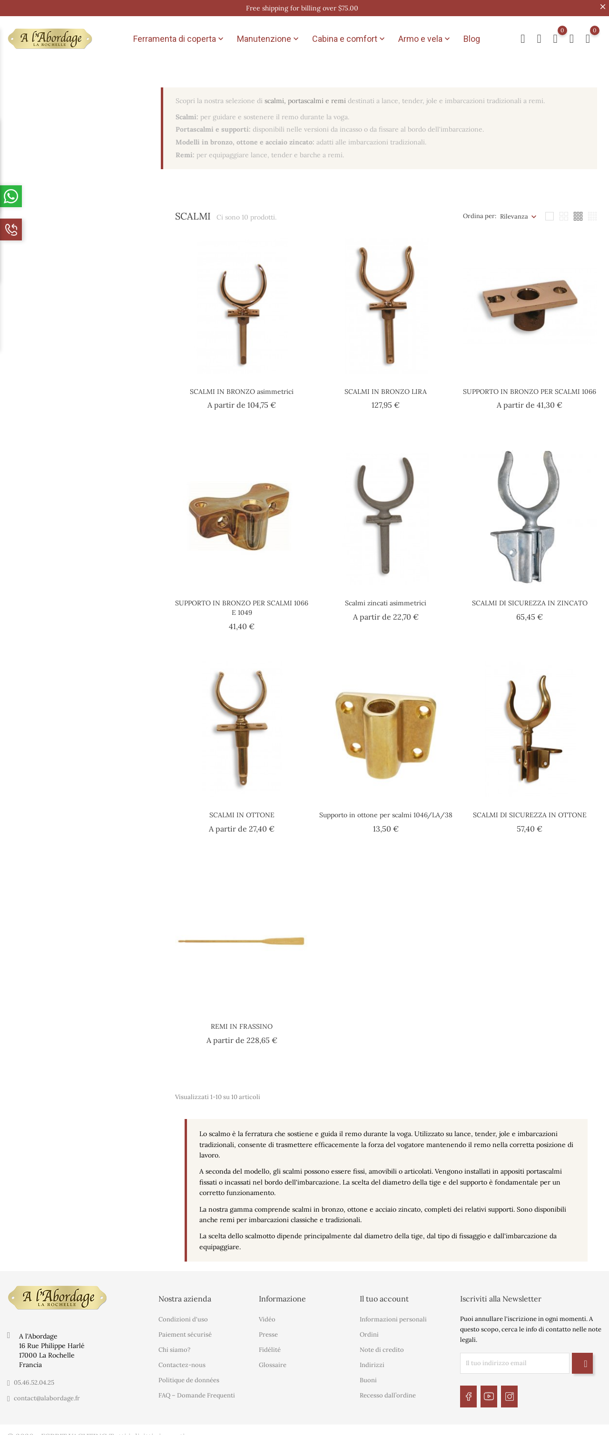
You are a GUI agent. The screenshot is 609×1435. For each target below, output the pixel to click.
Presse (268, 1329)
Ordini (369, 1329)
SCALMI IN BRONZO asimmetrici (242, 386)
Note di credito (382, 1344)
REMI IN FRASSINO (242, 1020)
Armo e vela (425, 36)
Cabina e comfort (349, 36)
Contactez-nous (182, 1359)
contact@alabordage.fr (47, 1392)
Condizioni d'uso (183, 1314)
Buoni (368, 1374)
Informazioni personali (393, 1314)
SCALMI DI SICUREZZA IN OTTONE (530, 809)
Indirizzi (372, 1359)
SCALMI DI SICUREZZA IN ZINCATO (530, 597)
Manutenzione (269, 36)
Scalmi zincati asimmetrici (385, 597)
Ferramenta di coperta (179, 36)
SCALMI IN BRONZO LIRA (385, 386)
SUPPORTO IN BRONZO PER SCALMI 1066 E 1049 (241, 602)
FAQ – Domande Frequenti (196, 1390)
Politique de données (188, 1374)
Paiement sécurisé (185, 1329)
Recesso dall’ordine (388, 1390)
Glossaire (272, 1359)
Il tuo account (384, 1293)
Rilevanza (514, 211)
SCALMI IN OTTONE (242, 809)
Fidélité (270, 1344)
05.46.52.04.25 (34, 1377)
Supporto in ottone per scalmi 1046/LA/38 (385, 809)
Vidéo (267, 1314)
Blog (471, 36)
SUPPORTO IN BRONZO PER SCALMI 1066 (529, 386)
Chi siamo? (174, 1344)
